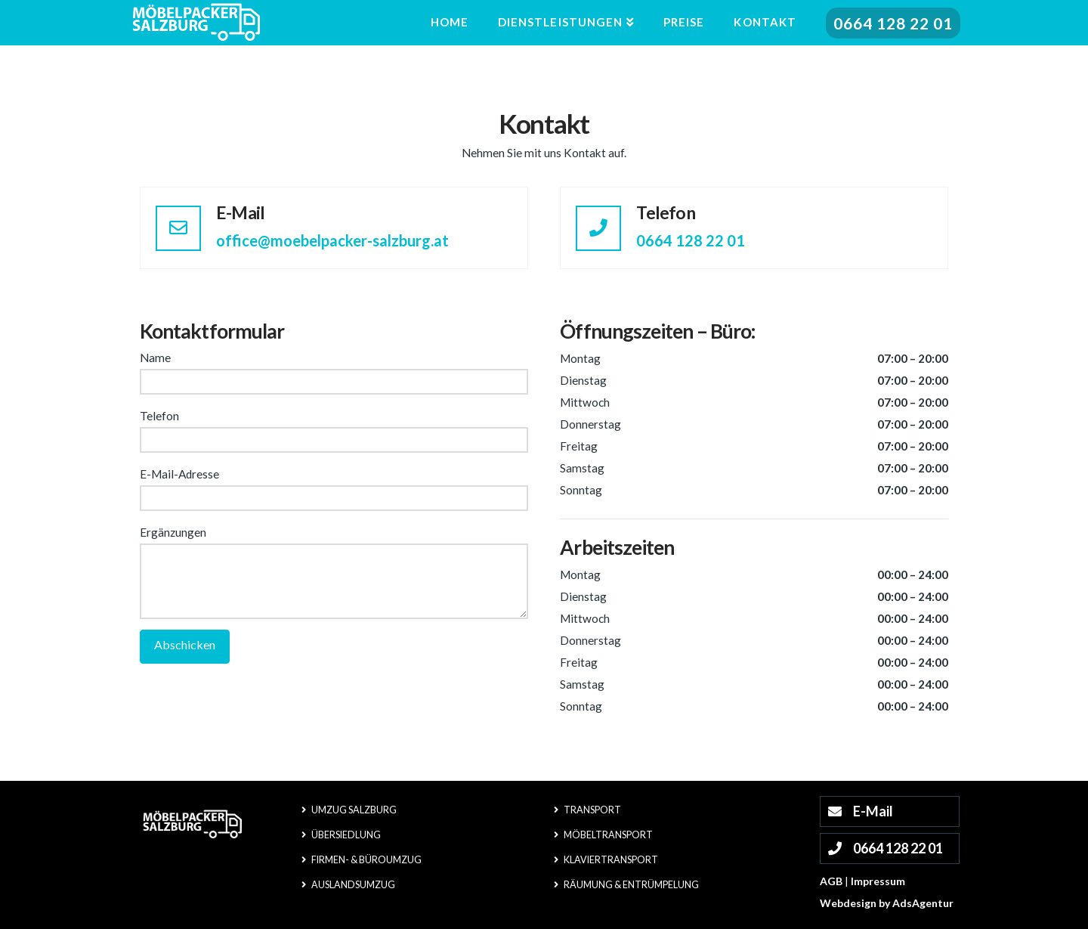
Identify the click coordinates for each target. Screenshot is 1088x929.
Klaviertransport (606, 860)
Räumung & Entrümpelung (626, 885)
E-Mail (858, 811)
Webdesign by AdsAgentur (887, 902)
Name (334, 370)
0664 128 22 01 (690, 240)
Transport (587, 810)
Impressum (878, 881)
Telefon (334, 428)
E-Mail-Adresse (334, 486)
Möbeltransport (603, 835)
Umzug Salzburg (349, 810)
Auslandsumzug (348, 885)
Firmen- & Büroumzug (361, 860)
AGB (831, 881)
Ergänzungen (334, 542)
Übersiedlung (341, 835)
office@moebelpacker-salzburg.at (332, 240)
